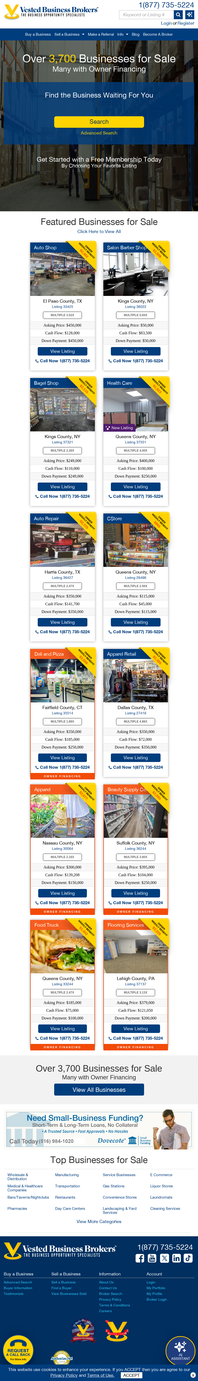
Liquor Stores (161, 1186)
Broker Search (110, 1294)
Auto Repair (46, 518)
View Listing (62, 351)
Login (166, 23)
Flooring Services (126, 925)
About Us (106, 1282)
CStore (114, 518)
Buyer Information (18, 1288)
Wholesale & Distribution (17, 1177)
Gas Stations (114, 1186)
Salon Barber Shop (127, 247)
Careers (105, 1311)
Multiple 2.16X (62, 857)
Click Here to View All (99, 231)
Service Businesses (119, 1175)
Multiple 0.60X (135, 315)
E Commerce (161, 1175)
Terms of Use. (100, 1375)
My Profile (154, 1294)
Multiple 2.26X (62, 450)
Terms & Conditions (114, 1305)
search (99, 121)
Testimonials (13, 1294)
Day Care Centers (70, 1208)
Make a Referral (101, 34)
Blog (136, 34)
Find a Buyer (61, 1288)
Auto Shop (45, 247)
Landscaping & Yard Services (120, 1210)
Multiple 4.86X (135, 721)
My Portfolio (156, 1288)
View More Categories (99, 1221)
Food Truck (46, 925)
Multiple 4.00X (135, 450)
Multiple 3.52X (62, 315)
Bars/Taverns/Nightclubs (28, 1197)
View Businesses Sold (68, 1294)
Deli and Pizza (49, 654)
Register (186, 23)
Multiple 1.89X (62, 721)
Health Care (119, 383)
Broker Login (157, 1299)
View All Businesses (99, 1089)
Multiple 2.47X (62, 586)
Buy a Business (38, 34)
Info (120, 34)
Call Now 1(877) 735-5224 (62, 360)
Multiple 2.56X (135, 586)
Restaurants (65, 1197)
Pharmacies (17, 1208)
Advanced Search (99, 132)
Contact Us (108, 1288)
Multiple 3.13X (135, 992)
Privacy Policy (110, 1299)
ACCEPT (131, 1375)
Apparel (42, 789)
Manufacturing (67, 1175)
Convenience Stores (120, 1197)
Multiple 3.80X (135, 857)
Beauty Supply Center (131, 789)
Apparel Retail (121, 654)
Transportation (67, 1186)
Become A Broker (158, 34)
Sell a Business (67, 34)
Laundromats (161, 1197)
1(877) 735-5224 (166, 4)
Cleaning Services (165, 1208)
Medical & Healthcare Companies (25, 1188)
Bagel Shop (46, 383)
